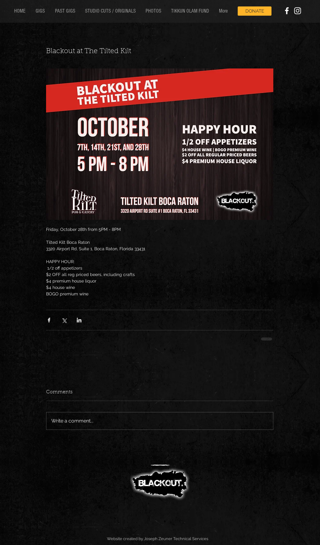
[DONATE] (254, 11)
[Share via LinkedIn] (79, 320)
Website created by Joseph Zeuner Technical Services (157, 538)
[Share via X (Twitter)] (64, 320)
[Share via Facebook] (49, 320)
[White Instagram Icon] (297, 10)
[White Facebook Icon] (286, 10)
